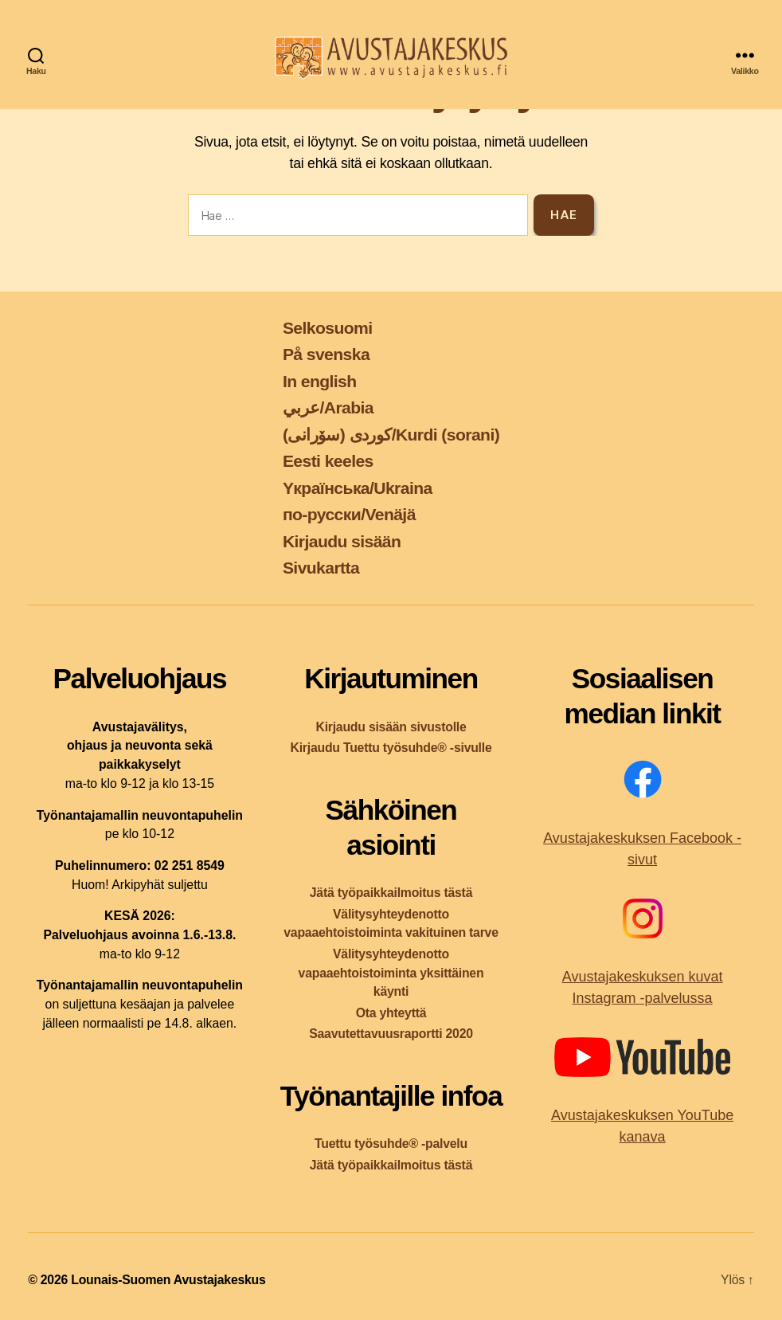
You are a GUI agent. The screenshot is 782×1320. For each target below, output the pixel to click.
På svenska (326, 354)
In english (320, 381)
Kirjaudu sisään (342, 541)
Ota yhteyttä (391, 1013)
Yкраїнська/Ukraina (357, 488)
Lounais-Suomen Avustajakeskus (168, 1280)
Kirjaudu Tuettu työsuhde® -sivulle (390, 747)
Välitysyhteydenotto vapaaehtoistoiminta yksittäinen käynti (391, 973)
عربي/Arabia (328, 407)
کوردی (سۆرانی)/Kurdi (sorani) (391, 434)
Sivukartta (321, 567)
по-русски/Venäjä (349, 514)
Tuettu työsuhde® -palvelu (391, 1143)
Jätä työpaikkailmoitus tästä (391, 892)
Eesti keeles (328, 461)
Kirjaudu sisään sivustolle (390, 727)
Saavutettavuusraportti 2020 (391, 1033)
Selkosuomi (328, 328)
